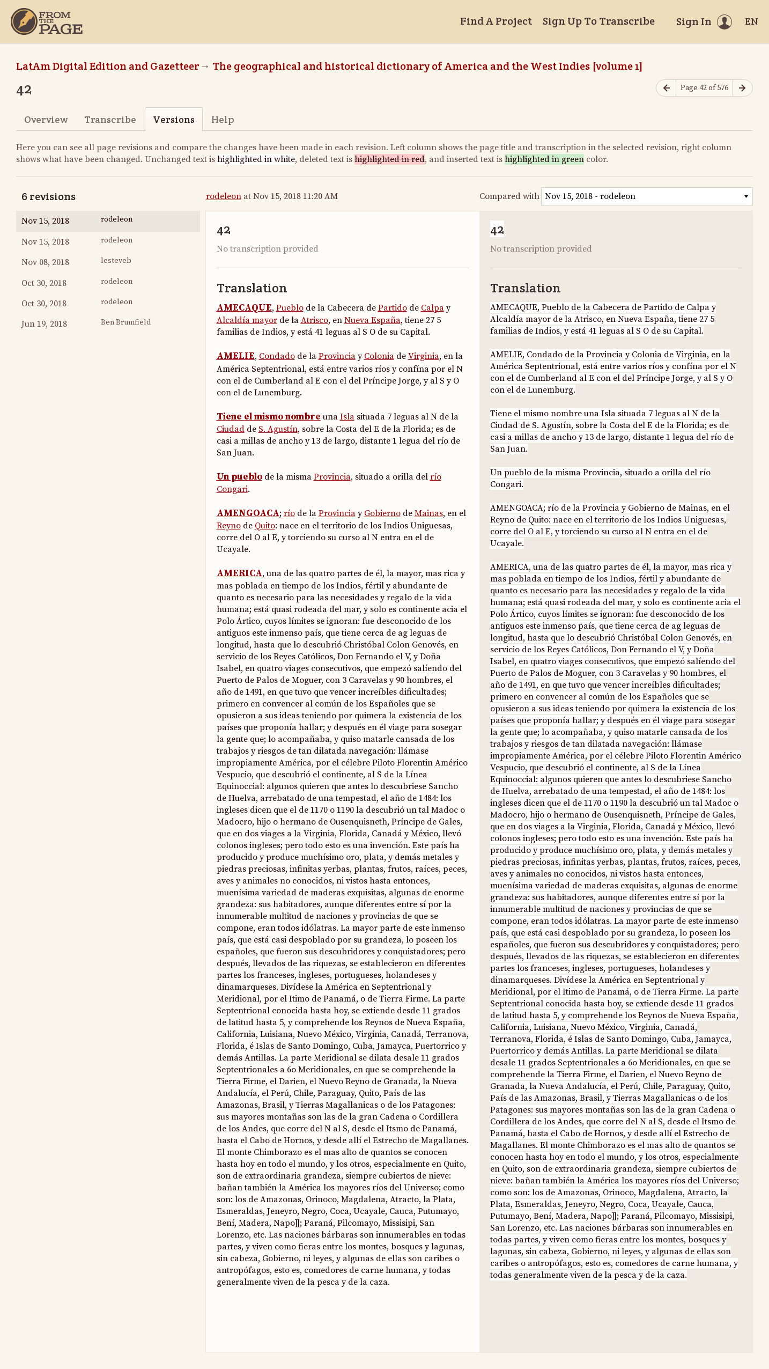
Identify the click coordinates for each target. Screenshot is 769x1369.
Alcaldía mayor (247, 320)
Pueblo (290, 308)
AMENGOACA (248, 513)
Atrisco (314, 320)
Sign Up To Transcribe (599, 21)
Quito (265, 525)
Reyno (229, 525)
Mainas (429, 513)
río (435, 477)
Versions (174, 119)
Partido (392, 308)
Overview (46, 119)
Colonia (379, 356)
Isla (347, 416)
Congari (232, 489)
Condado (277, 356)
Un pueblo (239, 477)
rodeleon (223, 196)
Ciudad (231, 429)
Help (222, 119)
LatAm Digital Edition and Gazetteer (107, 66)
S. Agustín (278, 429)
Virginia (423, 356)
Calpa (432, 308)
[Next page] (743, 88)
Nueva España (372, 320)
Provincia (337, 356)
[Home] (47, 21)
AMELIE (236, 356)
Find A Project (496, 21)
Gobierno (382, 513)
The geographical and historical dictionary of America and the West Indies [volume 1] (427, 66)
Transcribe (110, 119)
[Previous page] (666, 88)
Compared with (509, 196)
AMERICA (239, 573)
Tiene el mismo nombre (269, 417)
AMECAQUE (244, 308)
